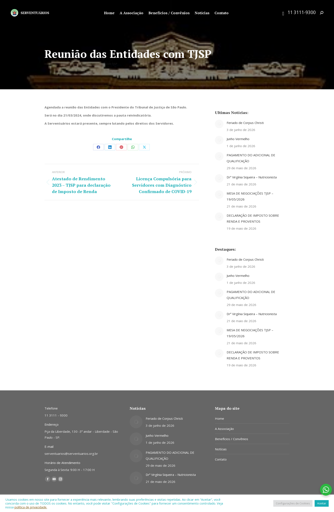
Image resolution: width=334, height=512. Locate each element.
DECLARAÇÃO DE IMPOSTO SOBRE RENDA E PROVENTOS (253, 218)
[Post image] (219, 124)
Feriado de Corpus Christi (245, 123)
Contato (221, 459)
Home (219, 418)
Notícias (221, 449)
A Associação (224, 429)
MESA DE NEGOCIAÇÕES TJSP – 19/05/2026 (250, 196)
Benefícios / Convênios (231, 439)
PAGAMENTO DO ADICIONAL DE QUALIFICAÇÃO (251, 158)
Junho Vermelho (238, 139)
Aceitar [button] (321, 503)
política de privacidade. (30, 507)
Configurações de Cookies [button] (293, 503)
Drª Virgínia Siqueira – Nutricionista (252, 177)
